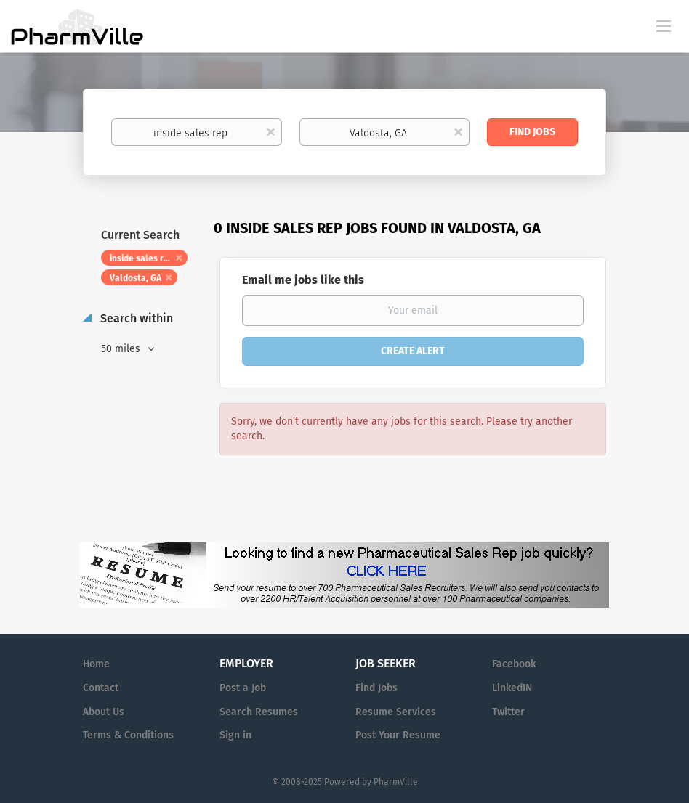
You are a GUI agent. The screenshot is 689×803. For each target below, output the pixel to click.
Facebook (514, 664)
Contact (100, 688)
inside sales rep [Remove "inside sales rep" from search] (142, 258)
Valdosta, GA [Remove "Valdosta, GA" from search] (135, 278)
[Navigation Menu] (663, 25)
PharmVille (396, 782)
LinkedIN (512, 688)
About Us (103, 712)
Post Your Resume (397, 735)
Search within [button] (135, 318)
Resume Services (395, 712)
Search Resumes (258, 712)
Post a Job (242, 688)
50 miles (122, 349)
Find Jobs (532, 132)
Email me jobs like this (303, 280)
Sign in (235, 735)
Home (96, 664)
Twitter (508, 712)
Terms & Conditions (128, 735)
